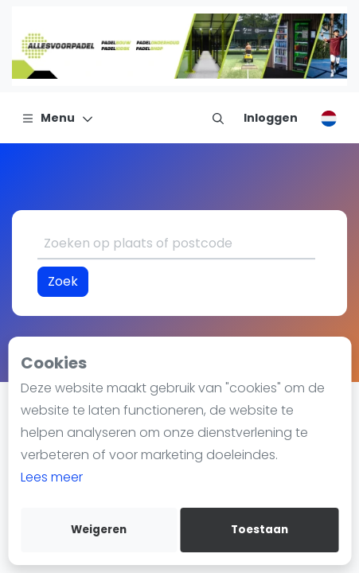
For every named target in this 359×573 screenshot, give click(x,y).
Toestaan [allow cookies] (259, 529)
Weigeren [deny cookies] (99, 529)
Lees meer (52, 477)
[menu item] (218, 118)
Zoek (63, 281)
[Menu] (57, 118)
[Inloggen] (270, 118)
